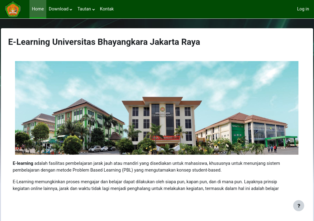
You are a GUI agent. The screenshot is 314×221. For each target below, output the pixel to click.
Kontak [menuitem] (108, 9)
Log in (303, 9)
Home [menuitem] (38, 9)
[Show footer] (298, 205)
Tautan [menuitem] (85, 9)
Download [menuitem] (59, 9)
